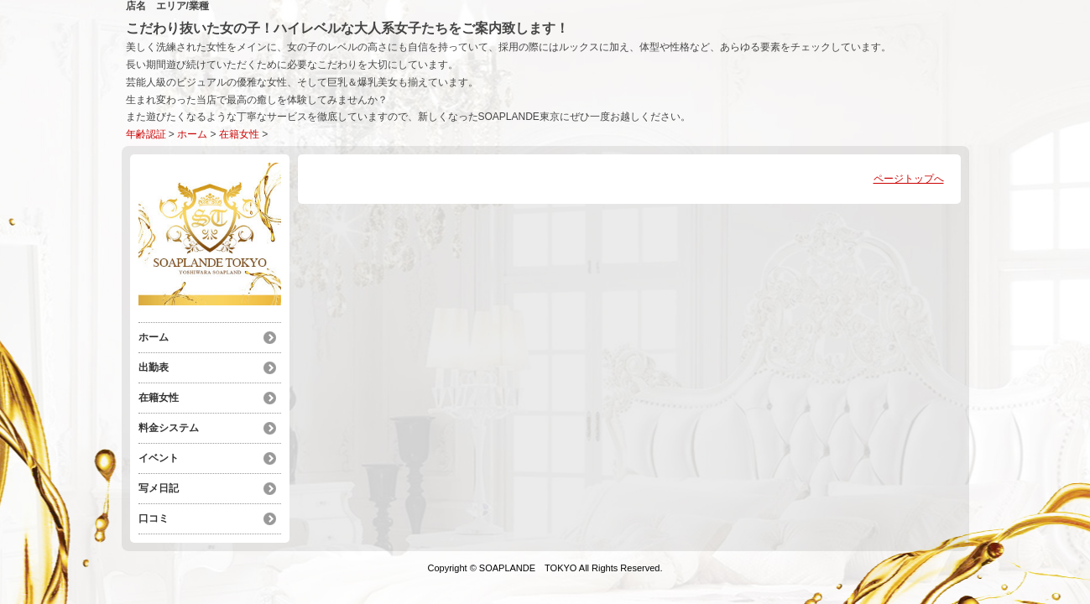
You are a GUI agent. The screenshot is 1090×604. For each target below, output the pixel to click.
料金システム (168, 428)
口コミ (153, 518)
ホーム (192, 134)
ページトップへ (909, 179)
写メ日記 (158, 488)
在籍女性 (239, 134)
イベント (158, 458)
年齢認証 (146, 134)
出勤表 (153, 367)
